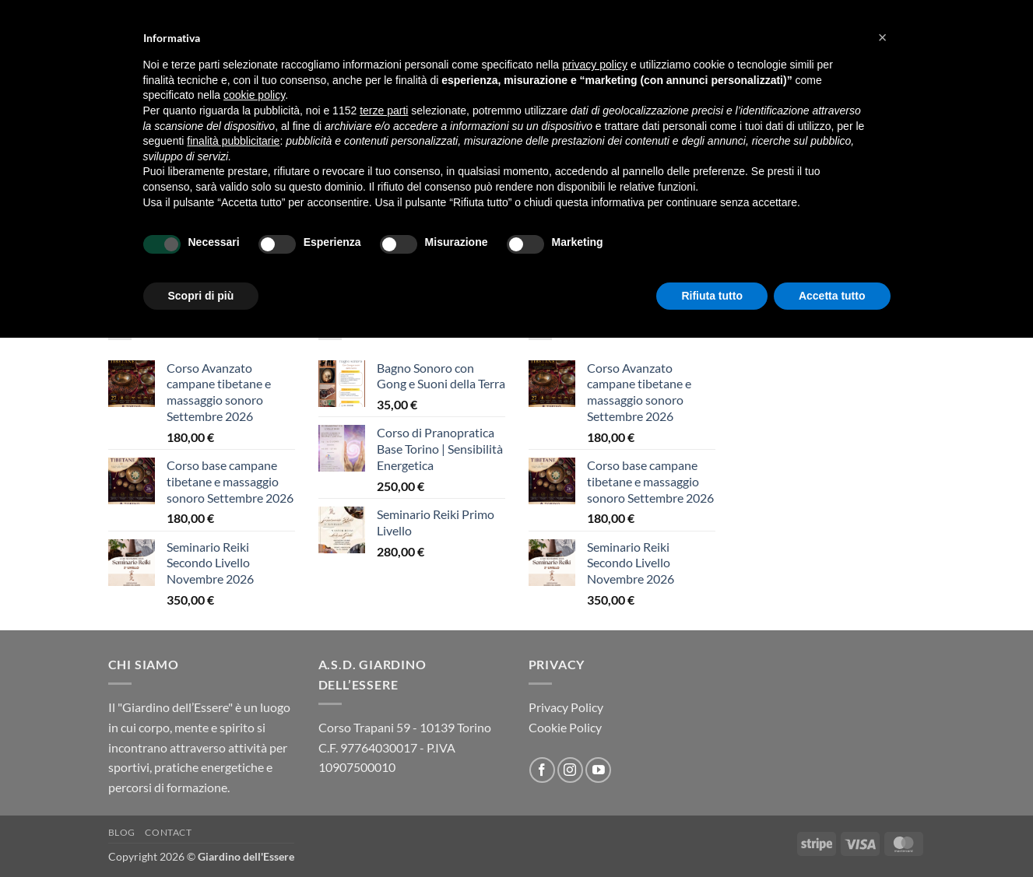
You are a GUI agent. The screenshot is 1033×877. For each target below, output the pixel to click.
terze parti (384, 110)
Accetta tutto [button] (832, 295)
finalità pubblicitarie (233, 141)
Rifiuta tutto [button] (712, 295)
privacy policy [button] (594, 64)
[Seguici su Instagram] (570, 770)
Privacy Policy (566, 707)
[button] (882, 37)
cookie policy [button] (254, 95)
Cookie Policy (565, 727)
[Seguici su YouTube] (598, 770)
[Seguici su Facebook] (542, 770)
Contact (168, 832)
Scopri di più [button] (201, 295)
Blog (121, 832)
